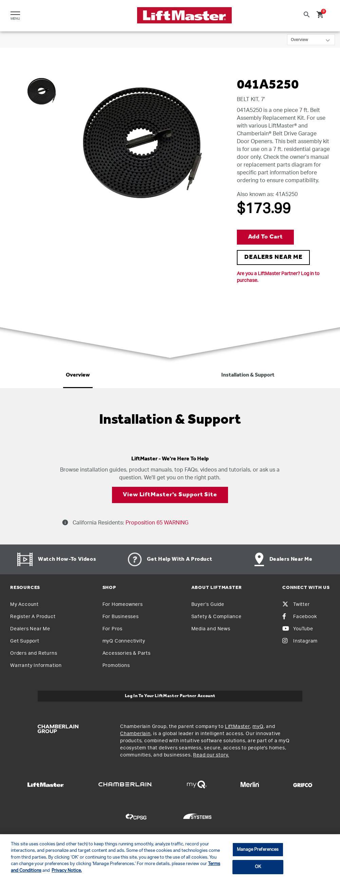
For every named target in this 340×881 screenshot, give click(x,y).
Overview (78, 375)
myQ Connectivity (123, 641)
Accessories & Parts (126, 653)
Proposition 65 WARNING (156, 522)
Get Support (24, 641)
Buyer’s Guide (207, 604)
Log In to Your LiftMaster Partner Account (170, 696)
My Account (24, 604)
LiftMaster (237, 726)
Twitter (296, 604)
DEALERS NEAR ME (273, 257)
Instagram (300, 641)
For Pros (112, 629)
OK (258, 867)
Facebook (299, 616)
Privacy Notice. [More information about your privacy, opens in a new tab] (67, 870)
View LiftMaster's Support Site (170, 495)
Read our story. (211, 755)
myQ (257, 726)
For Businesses (120, 616)
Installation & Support (248, 375)
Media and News (210, 629)
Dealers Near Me (30, 629)
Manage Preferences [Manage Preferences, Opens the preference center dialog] (258, 849)
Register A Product (32, 616)
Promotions (116, 665)
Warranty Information (36, 665)
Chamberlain (135, 733)
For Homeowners (122, 604)
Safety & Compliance (216, 616)
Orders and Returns (33, 653)
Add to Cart (265, 237)
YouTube (297, 629)
